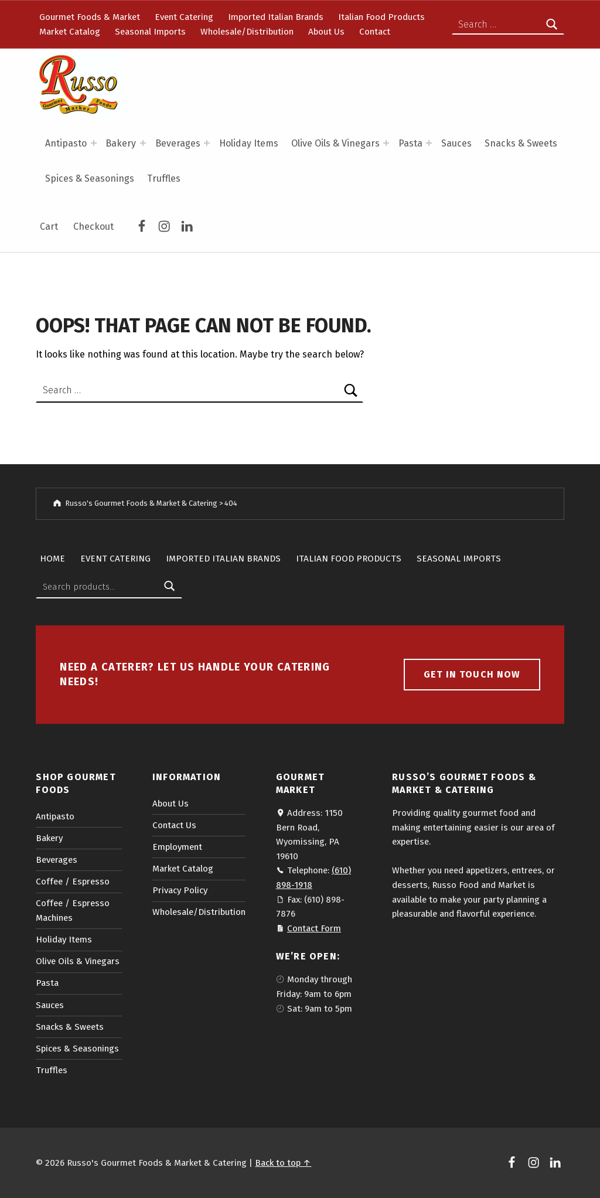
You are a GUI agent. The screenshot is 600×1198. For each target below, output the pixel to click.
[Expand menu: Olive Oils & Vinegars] (386, 143)
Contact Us (174, 825)
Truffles (163, 178)
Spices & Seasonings (89, 178)
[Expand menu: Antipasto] (94, 143)
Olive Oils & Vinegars (335, 143)
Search (170, 587)
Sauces (456, 143)
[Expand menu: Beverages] (207, 143)
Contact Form (314, 928)
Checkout (93, 226)
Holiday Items (248, 143)
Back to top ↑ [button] (283, 1163)
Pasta (410, 143)
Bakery (120, 143)
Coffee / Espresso (73, 881)
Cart (49, 226)
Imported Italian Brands (275, 17)
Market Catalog (69, 31)
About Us (326, 31)
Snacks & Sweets (521, 143)
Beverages (177, 143)
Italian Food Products (381, 17)
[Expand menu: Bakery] (143, 143)
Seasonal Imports (150, 31)
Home (52, 558)
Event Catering (184, 17)
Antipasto (66, 143)
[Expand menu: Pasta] (429, 143)
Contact (374, 31)
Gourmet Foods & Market (89, 17)
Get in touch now (472, 674)
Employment (177, 847)
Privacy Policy (179, 890)
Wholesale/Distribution (247, 31)
